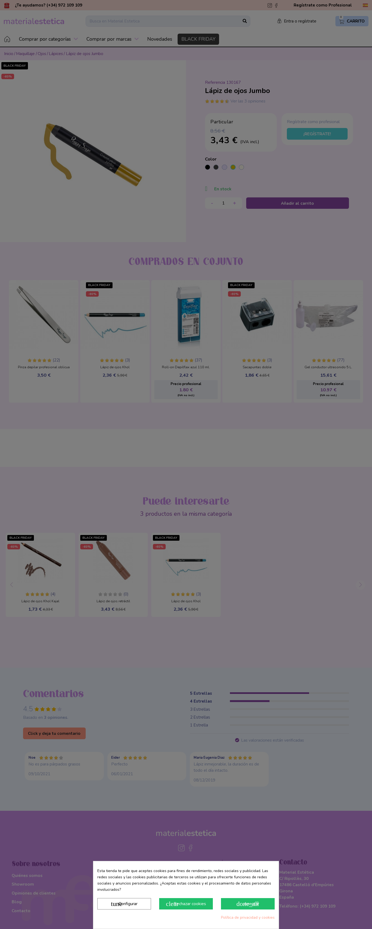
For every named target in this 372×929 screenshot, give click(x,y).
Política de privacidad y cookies (248, 917)
